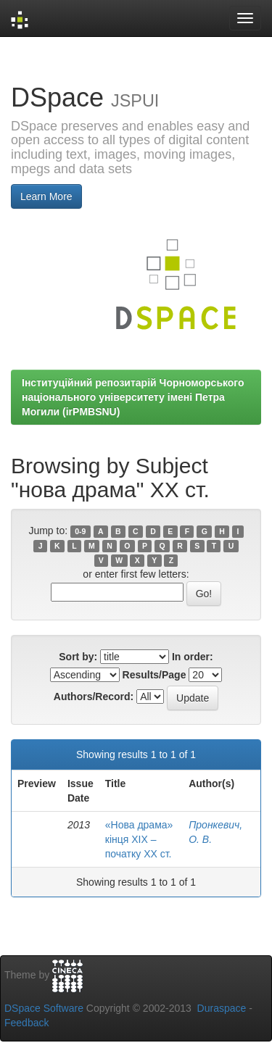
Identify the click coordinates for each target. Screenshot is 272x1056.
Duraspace (222, 1008)
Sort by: (78, 656)
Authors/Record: (93, 696)
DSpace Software (43, 1008)
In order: (192, 656)
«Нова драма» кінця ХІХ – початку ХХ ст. (139, 839)
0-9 (80, 531)
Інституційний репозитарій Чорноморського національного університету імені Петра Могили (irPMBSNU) (133, 397)
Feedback (26, 1022)
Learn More (46, 196)
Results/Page (154, 675)
